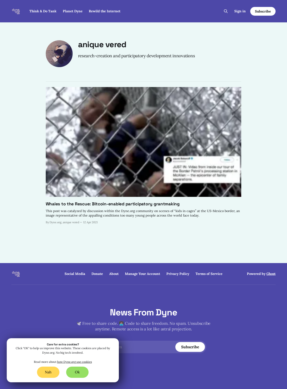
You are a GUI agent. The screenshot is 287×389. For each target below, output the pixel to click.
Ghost (271, 274)
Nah (48, 372)
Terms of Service (209, 274)
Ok (77, 372)
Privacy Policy (177, 274)
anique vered (102, 44)
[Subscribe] (190, 347)
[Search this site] (225, 11)
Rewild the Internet (104, 11)
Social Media (75, 274)
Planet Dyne (73, 11)
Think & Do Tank (43, 11)
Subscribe (263, 11)
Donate (97, 274)
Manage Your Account (142, 274)
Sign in (240, 11)
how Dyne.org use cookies (74, 362)
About (114, 274)
